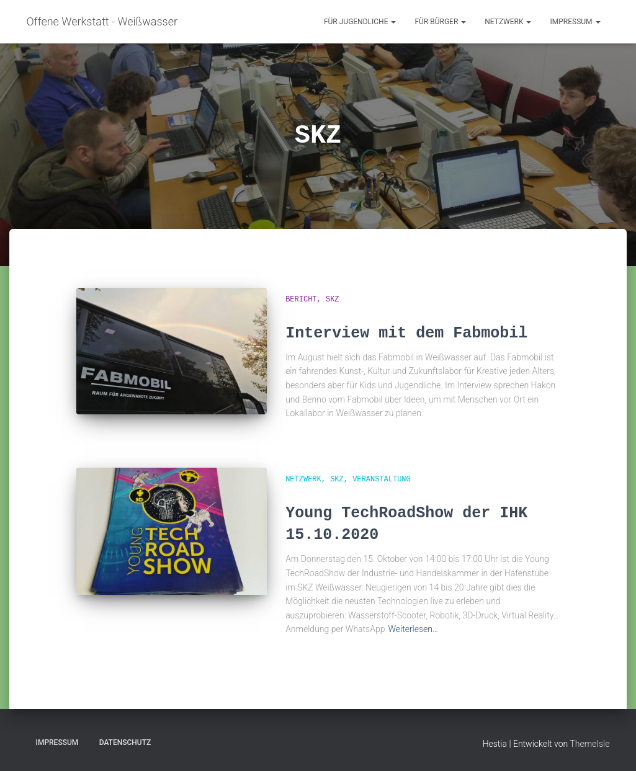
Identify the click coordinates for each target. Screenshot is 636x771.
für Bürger (440, 21)
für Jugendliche (360, 21)
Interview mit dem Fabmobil (406, 333)
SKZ (332, 299)
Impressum (575, 21)
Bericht (300, 299)
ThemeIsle (589, 744)
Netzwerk (508, 21)
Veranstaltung (381, 479)
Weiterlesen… (413, 629)
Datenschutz (125, 742)
